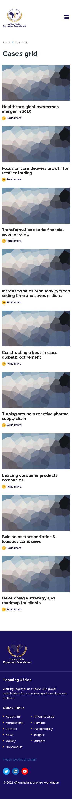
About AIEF (13, 717)
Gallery (11, 741)
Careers (39, 741)
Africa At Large (44, 717)
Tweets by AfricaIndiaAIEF (20, 760)
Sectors (11, 729)
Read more (12, 118)
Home (6, 42)
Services (40, 723)
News (9, 735)
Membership (14, 723)
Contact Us (14, 747)
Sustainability (43, 729)
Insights (39, 735)
